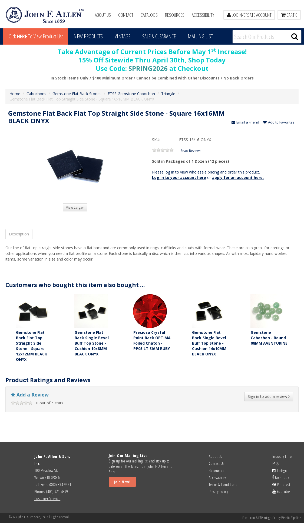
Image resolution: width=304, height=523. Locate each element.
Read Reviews (190, 150)
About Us (103, 15)
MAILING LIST (200, 36)
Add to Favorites (279, 122)
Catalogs (149, 15)
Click (36, 36)
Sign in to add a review (269, 396)
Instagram (281, 470)
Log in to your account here (179, 177)
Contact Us (216, 463)
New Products (88, 36)
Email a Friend (245, 122)
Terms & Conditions (223, 484)
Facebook (280, 477)
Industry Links (282, 456)
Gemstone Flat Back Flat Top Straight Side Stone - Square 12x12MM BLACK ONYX (31, 346)
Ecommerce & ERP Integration (259, 517)
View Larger (75, 207)
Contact (125, 15)
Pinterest (281, 484)
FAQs (275, 463)
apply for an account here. (238, 177)
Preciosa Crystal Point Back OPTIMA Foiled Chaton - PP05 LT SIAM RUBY (152, 340)
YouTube (281, 491)
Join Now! (122, 481)
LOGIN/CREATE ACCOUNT (249, 15)
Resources (174, 15)
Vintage (122, 36)
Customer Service (47, 498)
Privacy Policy (218, 491)
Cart (289, 15)
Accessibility (203, 15)
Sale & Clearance (159, 36)
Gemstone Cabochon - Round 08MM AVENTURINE (269, 338)
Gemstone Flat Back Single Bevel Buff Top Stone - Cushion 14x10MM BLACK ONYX (209, 343)
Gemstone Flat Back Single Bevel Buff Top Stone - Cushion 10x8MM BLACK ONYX (92, 343)
